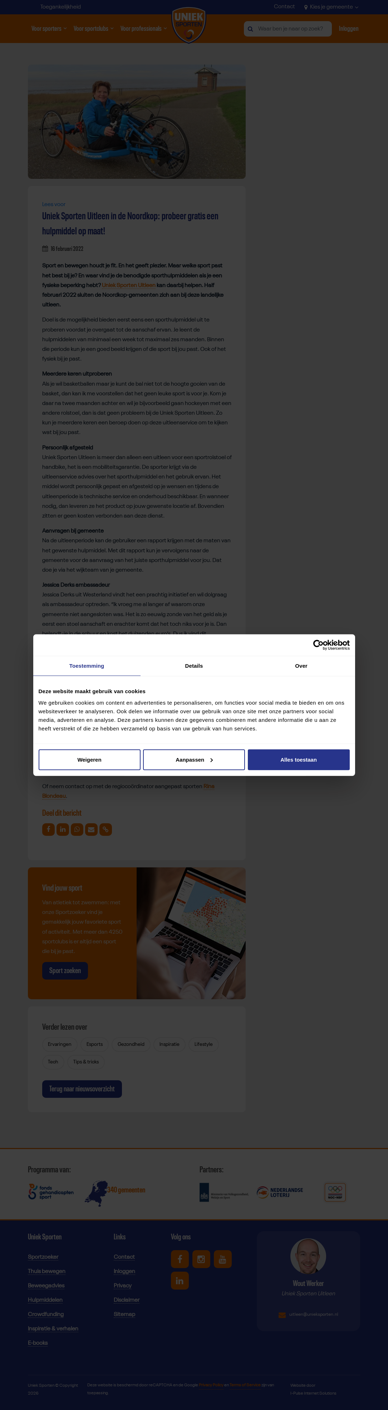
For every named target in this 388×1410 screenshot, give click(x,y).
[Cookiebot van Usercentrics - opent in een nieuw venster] (318, 645)
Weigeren (89, 759)
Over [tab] (301, 666)
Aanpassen (194, 759)
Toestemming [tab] (86, 666)
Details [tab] (194, 666)
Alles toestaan (298, 759)
